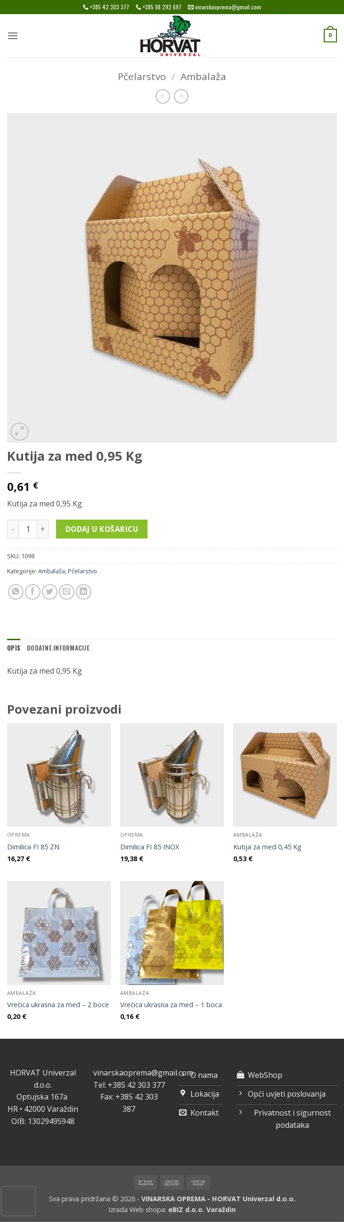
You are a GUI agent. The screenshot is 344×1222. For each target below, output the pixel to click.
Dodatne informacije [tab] (58, 648)
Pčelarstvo (142, 76)
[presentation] (18, 1201)
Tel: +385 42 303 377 (129, 1085)
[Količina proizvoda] (27, 529)
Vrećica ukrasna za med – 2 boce (58, 1005)
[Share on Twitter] (49, 592)
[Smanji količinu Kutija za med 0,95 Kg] (12, 529)
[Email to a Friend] (66, 592)
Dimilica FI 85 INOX (149, 847)
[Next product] (163, 96)
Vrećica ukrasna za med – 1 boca (171, 1005)
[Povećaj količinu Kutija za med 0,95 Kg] (43, 529)
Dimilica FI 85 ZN (33, 847)
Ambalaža (203, 76)
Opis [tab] (13, 648)
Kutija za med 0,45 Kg (267, 847)
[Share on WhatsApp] (16, 592)
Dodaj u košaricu (102, 529)
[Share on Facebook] (33, 592)
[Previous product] (181, 96)
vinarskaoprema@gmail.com (143, 1072)
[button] (12, 35)
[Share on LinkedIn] (83, 592)
